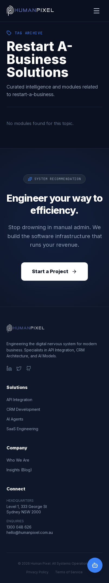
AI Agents (15, 419)
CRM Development (23, 409)
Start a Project (54, 271)
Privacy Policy (37, 572)
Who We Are (18, 460)
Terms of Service (69, 572)
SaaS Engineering (22, 428)
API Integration (19, 399)
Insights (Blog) (19, 469)
